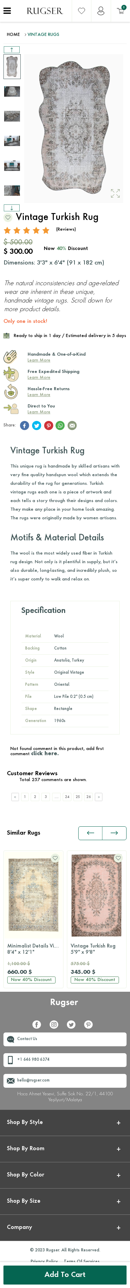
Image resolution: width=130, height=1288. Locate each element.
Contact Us (27, 1039)
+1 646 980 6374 (33, 1060)
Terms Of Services (82, 1262)
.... (56, 797)
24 (67, 797)
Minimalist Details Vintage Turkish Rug (35, 949)
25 (78, 797)
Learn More (39, 360)
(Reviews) (66, 229)
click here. (45, 753)
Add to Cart (65, 1275)
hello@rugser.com (33, 1081)
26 (89, 797)
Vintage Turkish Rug (97, 949)
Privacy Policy (44, 1262)
